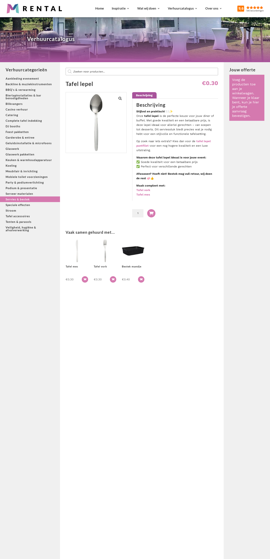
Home (99, 8)
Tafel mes (143, 194)
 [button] (84, 279)
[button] (120, 98)
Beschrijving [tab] (144, 95)
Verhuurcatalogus (181, 8)
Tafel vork (143, 190)
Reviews (259, 8)
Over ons (211, 8)
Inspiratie (119, 8)
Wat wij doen (146, 8)
